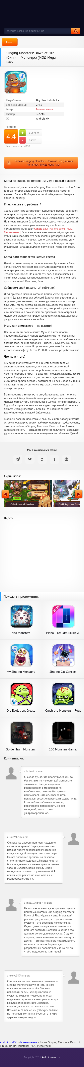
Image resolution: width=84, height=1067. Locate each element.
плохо (27, 140)
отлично (29, 132)
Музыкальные (44, 109)
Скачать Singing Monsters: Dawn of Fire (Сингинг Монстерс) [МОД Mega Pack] (44, 162)
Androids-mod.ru (51, 1057)
